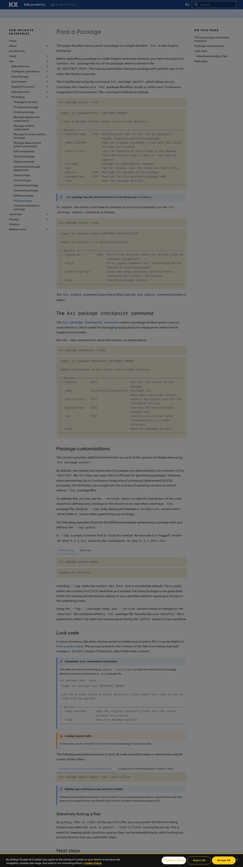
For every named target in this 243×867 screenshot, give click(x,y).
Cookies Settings (174, 860)
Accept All (223, 860)
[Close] (237, 860)
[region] (121, 860)
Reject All (199, 860)
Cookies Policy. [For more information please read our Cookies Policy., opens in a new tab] (93, 863)
